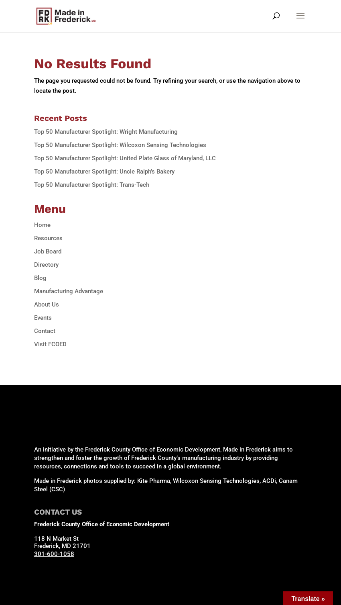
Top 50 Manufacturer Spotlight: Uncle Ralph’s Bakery (104, 171)
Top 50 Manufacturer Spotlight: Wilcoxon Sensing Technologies (120, 145)
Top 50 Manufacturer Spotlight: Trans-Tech (91, 184)
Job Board (47, 251)
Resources (48, 238)
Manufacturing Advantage (68, 291)
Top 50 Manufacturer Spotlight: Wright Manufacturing (106, 131)
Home (42, 225)
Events (43, 317)
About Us (46, 304)
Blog (40, 278)
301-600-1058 (54, 554)
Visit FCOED (50, 344)
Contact (44, 331)
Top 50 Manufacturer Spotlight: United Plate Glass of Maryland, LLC (125, 158)
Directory (46, 264)
